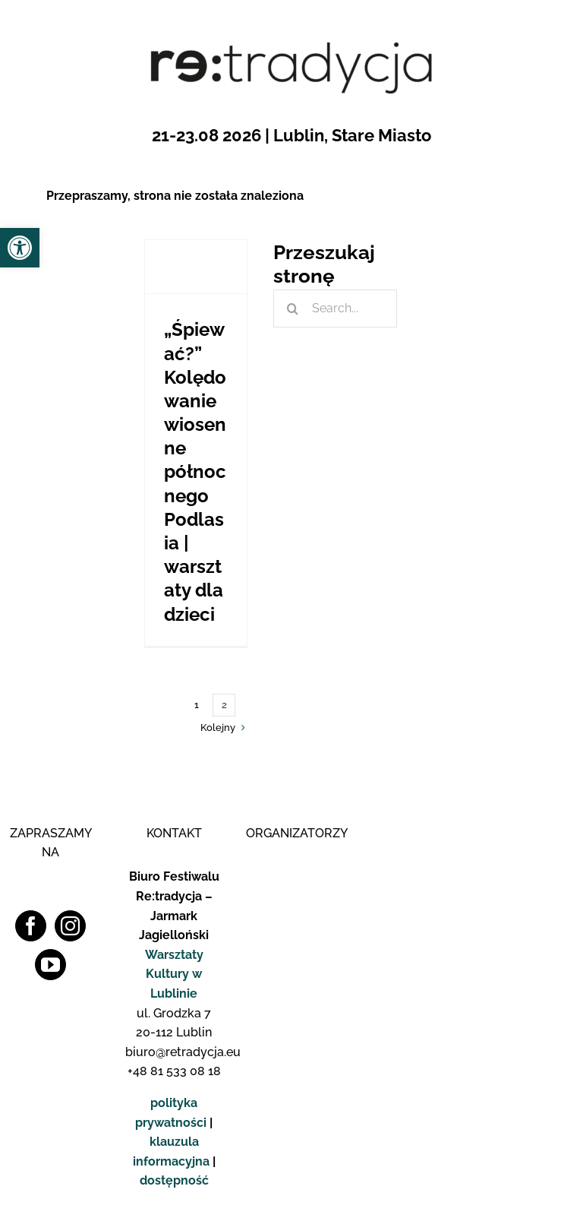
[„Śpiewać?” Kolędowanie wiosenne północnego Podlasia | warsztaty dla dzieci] (196, 266)
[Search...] (335, 308)
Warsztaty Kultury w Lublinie (174, 974)
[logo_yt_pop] (544, 648)
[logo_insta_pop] (544, 616)
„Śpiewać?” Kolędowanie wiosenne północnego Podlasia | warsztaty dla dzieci (195, 471)
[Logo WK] (295, 860)
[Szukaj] (292, 308)
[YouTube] (50, 964)
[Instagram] (70, 925)
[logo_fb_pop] (544, 584)
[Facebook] (30, 925)
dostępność (174, 1180)
